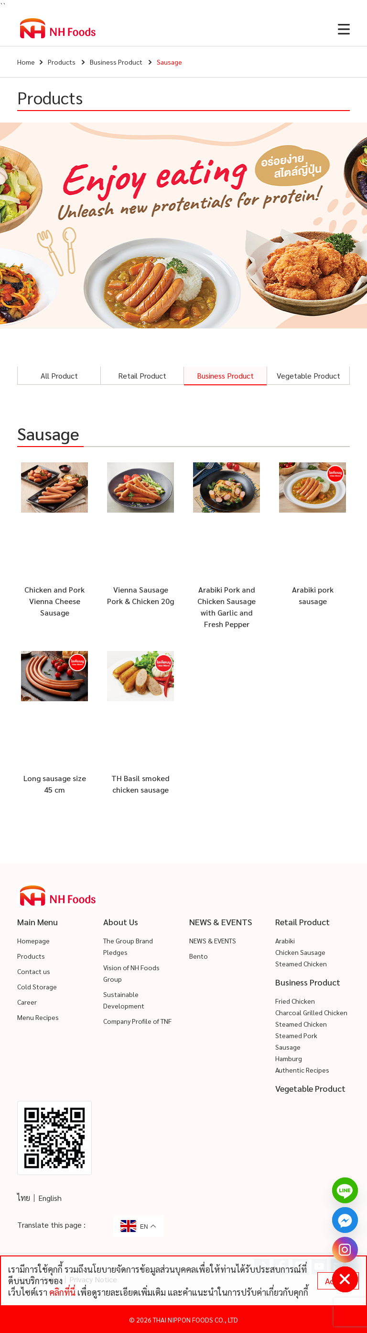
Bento (198, 956)
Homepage (33, 940)
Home (26, 61)
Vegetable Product (308, 375)
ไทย (23, 1198)
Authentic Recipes (302, 1069)
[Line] (345, 1190)
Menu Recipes (38, 1017)
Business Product (116, 61)
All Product (59, 375)
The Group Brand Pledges (128, 946)
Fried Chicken (295, 1001)
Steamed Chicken (301, 963)
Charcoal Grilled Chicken (311, 1012)
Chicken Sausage (300, 952)
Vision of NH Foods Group (131, 973)
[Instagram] (345, 1250)
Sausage (288, 1046)
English (50, 1198)
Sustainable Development (123, 1000)
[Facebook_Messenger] (345, 1220)
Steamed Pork (296, 1035)
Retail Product (142, 375)
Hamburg (288, 1058)
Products (62, 61)
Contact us (33, 971)
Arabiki (285, 940)
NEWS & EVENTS (212, 940)
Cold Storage (37, 986)
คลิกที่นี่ (62, 1292)
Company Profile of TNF (137, 1021)
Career (27, 1001)
